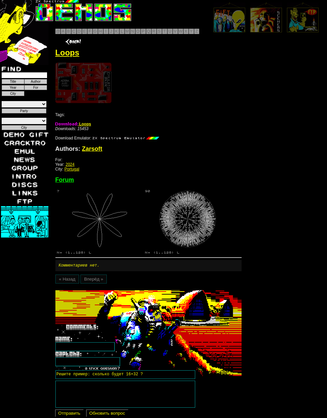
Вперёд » (93, 280)
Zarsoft (92, 148)
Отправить (69, 414)
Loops (73, 124)
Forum (64, 179)
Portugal (71, 169)
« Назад (67, 280)
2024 (70, 164)
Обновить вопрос (107, 414)
